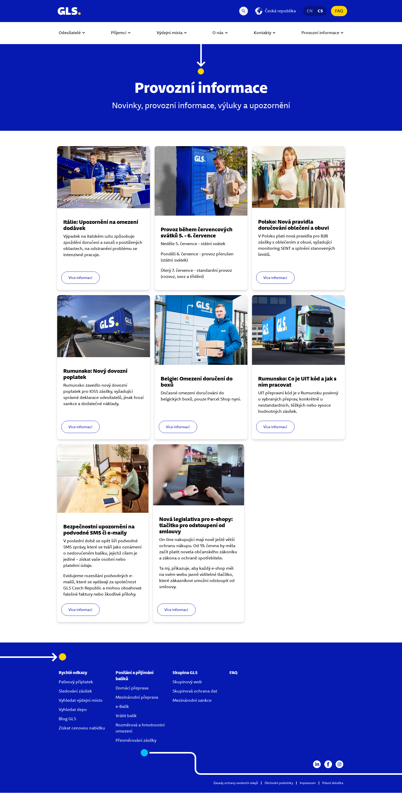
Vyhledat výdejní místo (81, 700)
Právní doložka (332, 783)
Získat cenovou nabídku (82, 728)
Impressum (308, 783)
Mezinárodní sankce (192, 700)
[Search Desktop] (243, 11)
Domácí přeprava (132, 688)
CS (320, 11)
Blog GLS (67, 719)
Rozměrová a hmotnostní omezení (140, 728)
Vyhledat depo (73, 709)
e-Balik (122, 706)
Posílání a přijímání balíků (135, 676)
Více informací (82, 275)
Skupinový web (187, 682)
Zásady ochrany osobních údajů (235, 783)
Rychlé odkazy (73, 673)
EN (310, 11)
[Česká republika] (275, 11)
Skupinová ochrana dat (195, 691)
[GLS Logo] (69, 11)
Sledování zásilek (75, 691)
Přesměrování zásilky (136, 740)
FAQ (339, 11)
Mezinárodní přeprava (137, 697)
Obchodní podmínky (279, 783)
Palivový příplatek (76, 682)
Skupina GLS (185, 673)
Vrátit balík (126, 716)
